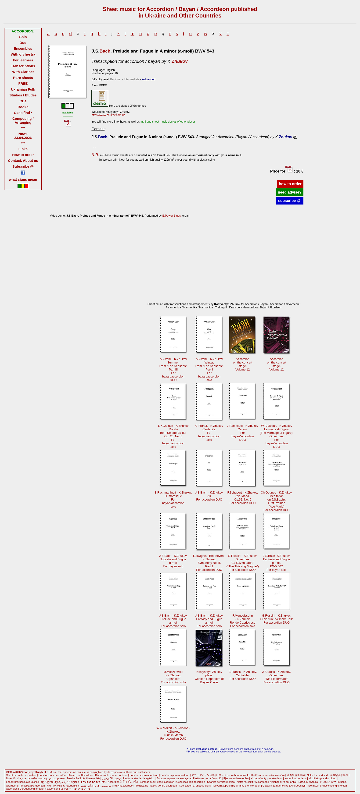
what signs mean (23, 179)
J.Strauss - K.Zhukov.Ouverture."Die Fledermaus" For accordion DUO (276, 677)
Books (23, 107)
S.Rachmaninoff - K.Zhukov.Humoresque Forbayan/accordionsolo (173, 499)
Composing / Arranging (23, 120)
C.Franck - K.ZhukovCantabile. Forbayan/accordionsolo (209, 432)
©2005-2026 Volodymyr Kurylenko (27, 772)
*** (23, 128)
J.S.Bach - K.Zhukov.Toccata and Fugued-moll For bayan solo (173, 561)
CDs (22, 101)
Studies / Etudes (22, 95)
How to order (23, 155)
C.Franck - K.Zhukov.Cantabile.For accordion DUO (242, 675)
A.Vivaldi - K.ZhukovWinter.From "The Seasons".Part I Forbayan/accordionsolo (209, 369)
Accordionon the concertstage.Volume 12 (242, 364)
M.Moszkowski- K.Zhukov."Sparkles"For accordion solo (173, 677)
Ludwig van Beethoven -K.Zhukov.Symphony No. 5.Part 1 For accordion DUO (209, 563)
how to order (290, 184)
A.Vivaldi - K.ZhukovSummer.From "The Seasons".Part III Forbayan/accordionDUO (173, 369)
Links (23, 149)
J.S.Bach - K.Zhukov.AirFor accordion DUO (209, 496)
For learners (23, 60)
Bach (105, 51)
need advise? (290, 192)
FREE (23, 83)
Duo (23, 43)
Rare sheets (23, 78)
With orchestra (23, 54)
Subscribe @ (23, 166)
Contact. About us (23, 160)
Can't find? (23, 113)
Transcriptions (23, 66)
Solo (23, 37)
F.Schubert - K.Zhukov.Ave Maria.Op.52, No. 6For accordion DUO (242, 498)
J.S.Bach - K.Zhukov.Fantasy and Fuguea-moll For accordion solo (209, 621)
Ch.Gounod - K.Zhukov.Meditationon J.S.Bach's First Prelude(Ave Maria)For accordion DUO (276, 501)
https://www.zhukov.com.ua (108, 115)
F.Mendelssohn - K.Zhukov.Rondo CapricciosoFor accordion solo (242, 621)
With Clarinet (23, 72)
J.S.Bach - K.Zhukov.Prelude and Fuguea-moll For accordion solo (173, 621)
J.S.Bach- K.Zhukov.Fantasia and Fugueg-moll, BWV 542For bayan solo (276, 563)
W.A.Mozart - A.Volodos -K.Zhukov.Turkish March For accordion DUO (173, 733)
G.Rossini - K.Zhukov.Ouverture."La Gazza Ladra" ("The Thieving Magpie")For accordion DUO (243, 563)
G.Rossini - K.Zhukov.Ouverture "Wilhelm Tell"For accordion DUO (276, 619)
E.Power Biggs (171, 215)
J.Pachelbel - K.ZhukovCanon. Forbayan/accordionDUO (242, 432)
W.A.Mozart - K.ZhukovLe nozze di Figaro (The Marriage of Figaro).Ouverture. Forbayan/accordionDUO (276, 436)
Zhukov (179, 61)
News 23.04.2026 (23, 136)
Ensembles (23, 48)
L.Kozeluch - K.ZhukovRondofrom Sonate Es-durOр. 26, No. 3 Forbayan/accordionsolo (173, 436)
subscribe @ (290, 201)
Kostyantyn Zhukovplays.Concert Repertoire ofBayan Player (209, 677)
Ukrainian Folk (23, 89)
